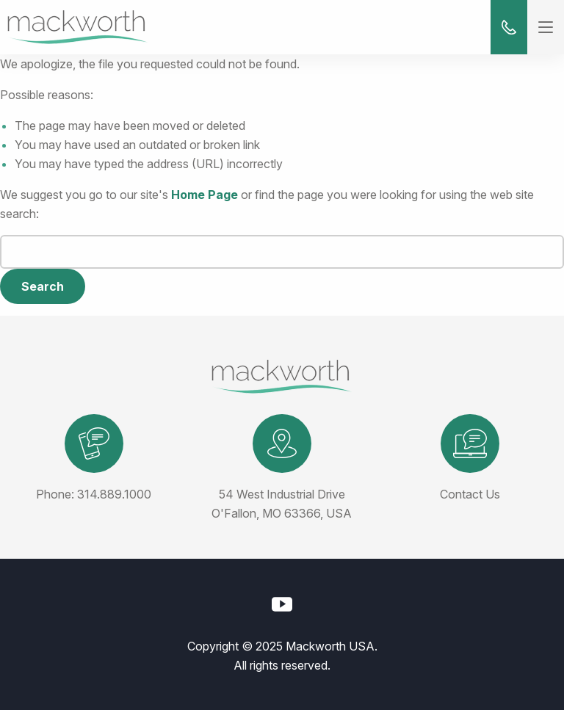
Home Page (204, 194)
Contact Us (470, 494)
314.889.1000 (114, 494)
